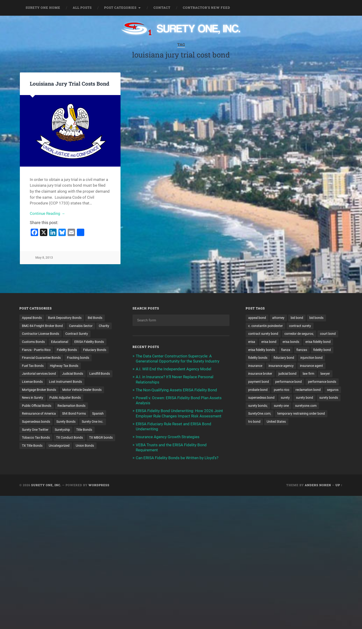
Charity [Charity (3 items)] (104, 326)
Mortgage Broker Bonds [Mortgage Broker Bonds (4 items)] (39, 390)
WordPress (98, 485)
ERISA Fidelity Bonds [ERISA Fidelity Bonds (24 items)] (89, 342)
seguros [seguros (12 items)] (332, 390)
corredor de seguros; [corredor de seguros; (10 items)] (299, 334)
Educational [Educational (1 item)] (59, 342)
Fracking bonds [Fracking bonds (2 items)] (78, 358)
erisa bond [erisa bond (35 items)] (268, 342)
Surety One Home (43, 8)
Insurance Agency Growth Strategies (167, 436)
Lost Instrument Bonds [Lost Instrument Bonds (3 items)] (65, 382)
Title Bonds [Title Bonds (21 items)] (84, 430)
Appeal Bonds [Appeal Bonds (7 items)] (32, 318)
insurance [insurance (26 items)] (255, 366)
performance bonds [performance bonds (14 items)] (322, 382)
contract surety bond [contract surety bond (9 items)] (263, 334)
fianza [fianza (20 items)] (285, 350)
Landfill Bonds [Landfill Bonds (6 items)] (99, 374)
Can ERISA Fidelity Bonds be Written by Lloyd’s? (177, 457)
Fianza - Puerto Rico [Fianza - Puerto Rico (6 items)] (36, 350)
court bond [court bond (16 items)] (328, 334)
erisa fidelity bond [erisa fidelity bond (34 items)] (318, 342)
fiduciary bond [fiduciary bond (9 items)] (284, 358)
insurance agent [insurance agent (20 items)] (311, 366)
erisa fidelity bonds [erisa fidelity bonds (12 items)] (261, 350)
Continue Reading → (47, 213)
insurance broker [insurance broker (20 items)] (260, 374)
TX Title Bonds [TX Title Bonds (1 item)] (32, 446)
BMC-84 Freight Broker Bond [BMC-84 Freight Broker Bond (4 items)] (42, 326)
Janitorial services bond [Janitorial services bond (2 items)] (39, 374)
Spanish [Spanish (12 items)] (98, 414)
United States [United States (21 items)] (276, 422)
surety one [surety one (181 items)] (281, 406)
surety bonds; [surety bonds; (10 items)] (258, 406)
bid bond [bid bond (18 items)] (297, 318)
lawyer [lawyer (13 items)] (325, 374)
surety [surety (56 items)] (285, 398)
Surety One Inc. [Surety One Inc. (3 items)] (92, 422)
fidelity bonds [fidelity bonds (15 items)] (257, 358)
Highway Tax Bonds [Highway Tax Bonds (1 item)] (64, 366)
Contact (162, 8)
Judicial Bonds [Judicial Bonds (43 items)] (72, 374)
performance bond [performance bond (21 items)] (288, 382)
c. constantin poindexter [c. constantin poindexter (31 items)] (265, 326)
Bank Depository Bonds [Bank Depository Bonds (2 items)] (64, 318)
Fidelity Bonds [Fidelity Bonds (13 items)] (67, 350)
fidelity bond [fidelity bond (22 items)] (322, 350)
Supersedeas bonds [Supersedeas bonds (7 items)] (36, 422)
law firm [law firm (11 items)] (308, 374)
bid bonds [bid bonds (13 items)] (316, 318)
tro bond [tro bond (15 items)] (254, 422)
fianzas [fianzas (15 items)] (301, 350)
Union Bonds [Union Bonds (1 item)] (85, 446)
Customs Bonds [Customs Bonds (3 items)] (33, 342)
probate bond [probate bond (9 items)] (258, 390)
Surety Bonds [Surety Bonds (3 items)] (65, 422)
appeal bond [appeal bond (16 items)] (257, 318)
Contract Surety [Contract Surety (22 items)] (76, 334)
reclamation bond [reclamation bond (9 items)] (308, 390)
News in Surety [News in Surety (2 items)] (32, 398)
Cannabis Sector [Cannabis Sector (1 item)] (81, 326)
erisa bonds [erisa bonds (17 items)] (291, 342)
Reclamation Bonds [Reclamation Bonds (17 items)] (71, 406)
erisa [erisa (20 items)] (251, 342)
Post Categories (120, 8)
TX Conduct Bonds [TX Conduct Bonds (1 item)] (69, 438)
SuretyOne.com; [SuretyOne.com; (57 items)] (259, 414)
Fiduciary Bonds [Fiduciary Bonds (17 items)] (94, 350)
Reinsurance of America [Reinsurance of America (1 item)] (39, 414)
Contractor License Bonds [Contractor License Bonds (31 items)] (40, 334)
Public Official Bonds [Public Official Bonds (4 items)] (36, 406)
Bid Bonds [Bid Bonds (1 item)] (95, 318)
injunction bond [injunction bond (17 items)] (311, 358)
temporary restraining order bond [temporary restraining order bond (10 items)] (301, 414)
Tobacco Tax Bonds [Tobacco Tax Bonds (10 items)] (36, 438)
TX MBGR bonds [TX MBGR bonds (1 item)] (101, 438)
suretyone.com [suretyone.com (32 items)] (306, 406)
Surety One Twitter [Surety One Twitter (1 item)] (35, 430)
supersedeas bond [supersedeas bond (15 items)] (261, 398)
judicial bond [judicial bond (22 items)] (287, 374)
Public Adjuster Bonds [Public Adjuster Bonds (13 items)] (65, 398)
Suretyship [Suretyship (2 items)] (62, 430)
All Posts (82, 8)
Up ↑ (339, 485)
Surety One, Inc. (46, 485)
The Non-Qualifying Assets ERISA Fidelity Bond (176, 390)
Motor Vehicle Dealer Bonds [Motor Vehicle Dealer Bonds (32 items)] (82, 390)
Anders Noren (318, 485)
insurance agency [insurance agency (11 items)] (281, 366)
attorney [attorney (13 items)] (278, 318)
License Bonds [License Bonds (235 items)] (32, 382)
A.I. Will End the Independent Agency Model (173, 369)
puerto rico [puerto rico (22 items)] (281, 390)
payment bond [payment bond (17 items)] (258, 382)
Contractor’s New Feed (206, 8)
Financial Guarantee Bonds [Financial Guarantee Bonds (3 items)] (41, 358)
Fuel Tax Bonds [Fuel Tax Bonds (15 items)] (33, 366)
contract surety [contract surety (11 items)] (300, 326)
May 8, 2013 (44, 258)
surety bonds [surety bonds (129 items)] (328, 398)
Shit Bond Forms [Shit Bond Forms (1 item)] (74, 414)
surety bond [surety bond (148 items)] (304, 398)
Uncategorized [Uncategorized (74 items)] (59, 446)
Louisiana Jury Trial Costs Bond (69, 83)
